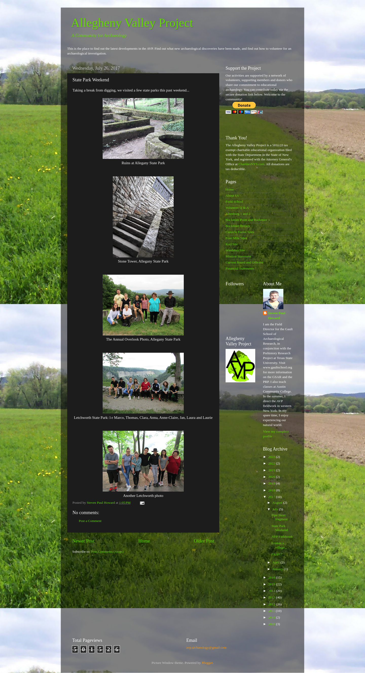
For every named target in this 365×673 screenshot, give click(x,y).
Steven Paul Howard (276, 315)
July (275, 509)
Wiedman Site (235, 250)
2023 (272, 457)
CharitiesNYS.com (251, 164)
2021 (272, 470)
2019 (272, 483)
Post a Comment (90, 521)
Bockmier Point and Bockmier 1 (248, 220)
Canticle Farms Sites (240, 232)
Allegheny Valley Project (132, 22)
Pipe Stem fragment (279, 517)
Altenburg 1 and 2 (238, 214)
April (276, 562)
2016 (272, 577)
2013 (272, 597)
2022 (272, 463)
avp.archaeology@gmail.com (206, 647)
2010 (272, 617)
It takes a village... (279, 545)
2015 (272, 584)
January (278, 569)
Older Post (204, 541)
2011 (272, 611)
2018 (272, 490)
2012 (272, 604)
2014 (272, 591)
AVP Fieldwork (282, 536)
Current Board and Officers (244, 262)
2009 (272, 624)
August (277, 502)
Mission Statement (238, 256)
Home (144, 541)
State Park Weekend (279, 528)
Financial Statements (240, 268)
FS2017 (276, 554)
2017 (272, 497)
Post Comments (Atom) (107, 551)
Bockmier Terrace (238, 226)
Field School (234, 201)
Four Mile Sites (236, 238)
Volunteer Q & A (237, 208)
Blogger (207, 663)
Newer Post (83, 541)
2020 (272, 477)
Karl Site (232, 244)
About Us (232, 195)
